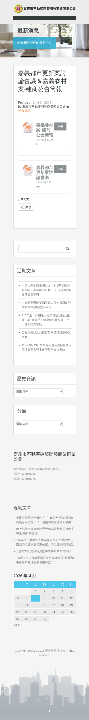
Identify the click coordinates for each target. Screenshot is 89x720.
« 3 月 (17, 624)
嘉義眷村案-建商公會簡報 (44, 129)
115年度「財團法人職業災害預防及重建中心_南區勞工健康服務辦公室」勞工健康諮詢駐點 (46, 320)
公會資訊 (24, 110)
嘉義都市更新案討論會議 (44, 172)
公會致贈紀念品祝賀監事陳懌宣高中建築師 (43, 551)
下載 (60, 126)
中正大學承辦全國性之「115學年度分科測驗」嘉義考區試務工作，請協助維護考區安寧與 (46, 290)
